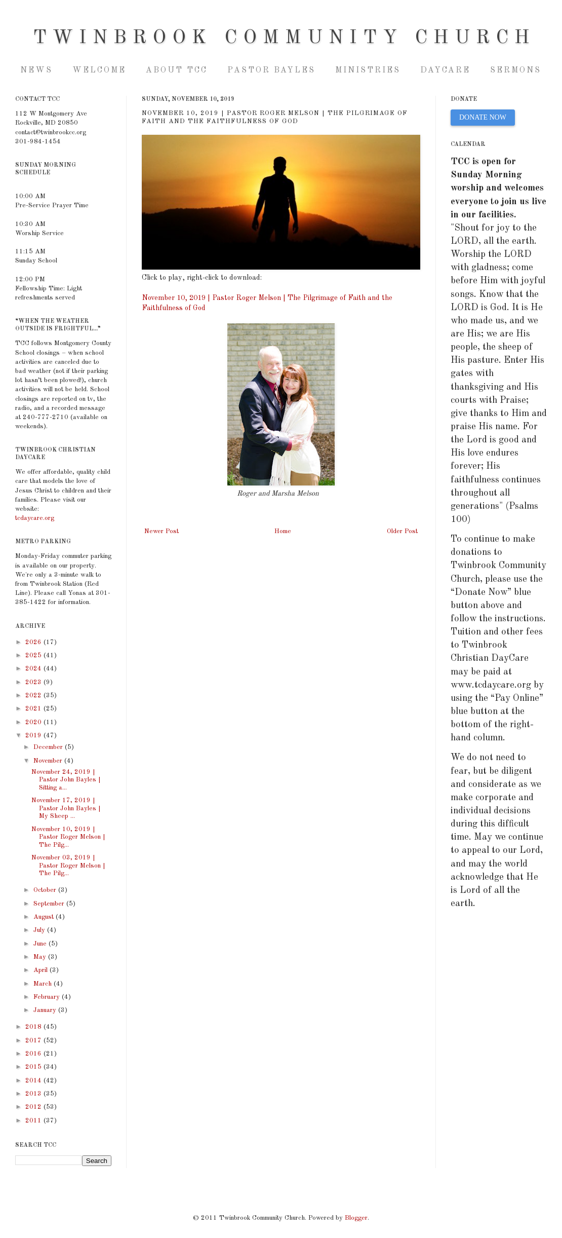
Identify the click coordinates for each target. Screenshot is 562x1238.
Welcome (99, 70)
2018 (34, 1027)
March (43, 984)
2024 (34, 668)
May (40, 957)
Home (282, 531)
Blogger (356, 1218)
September (49, 904)
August (44, 917)
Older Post (402, 531)
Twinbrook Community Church (284, 38)
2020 (34, 722)
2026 (34, 642)
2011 (34, 1120)
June (41, 944)
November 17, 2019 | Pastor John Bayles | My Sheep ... (66, 808)
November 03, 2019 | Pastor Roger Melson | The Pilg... (68, 865)
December (49, 747)
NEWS (36, 70)
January (45, 1010)
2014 (34, 1080)
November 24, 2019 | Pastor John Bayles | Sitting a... (66, 780)
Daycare (445, 70)
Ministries (367, 70)
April (41, 970)
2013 (34, 1094)
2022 (34, 695)
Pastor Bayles (271, 70)
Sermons (515, 70)
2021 (34, 708)
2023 (34, 682)
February (47, 997)
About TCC (177, 70)
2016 (34, 1054)
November (48, 761)
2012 (34, 1107)
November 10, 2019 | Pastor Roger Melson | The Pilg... (68, 837)
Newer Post (161, 531)
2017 (34, 1040)
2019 (34, 735)
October (45, 890)
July (40, 930)
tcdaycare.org (34, 518)
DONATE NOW (482, 117)
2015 (34, 1067)
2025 (34, 655)
